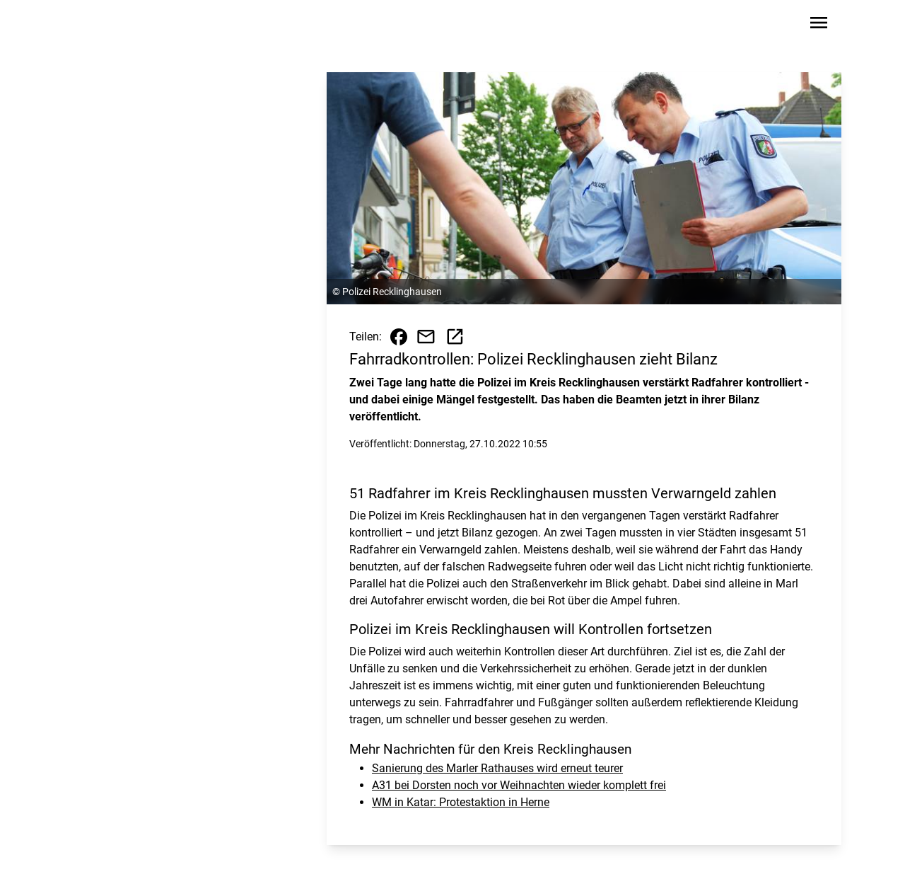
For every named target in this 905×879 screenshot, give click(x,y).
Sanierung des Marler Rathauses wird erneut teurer (497, 768)
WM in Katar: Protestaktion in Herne (460, 802)
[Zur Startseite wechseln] (109, 25)
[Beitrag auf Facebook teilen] (398, 336)
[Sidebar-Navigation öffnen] (818, 25)
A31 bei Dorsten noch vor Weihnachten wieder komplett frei (519, 785)
